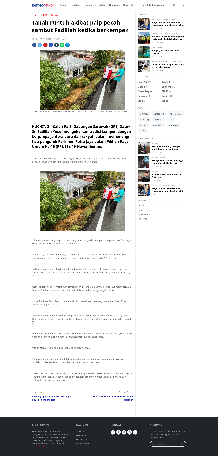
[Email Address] (165, 443)
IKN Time (142, 218)
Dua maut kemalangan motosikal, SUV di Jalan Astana (168, 66)
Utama (172, 19)
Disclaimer (81, 435)
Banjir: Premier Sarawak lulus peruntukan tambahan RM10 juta (168, 23)
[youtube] (129, 432)
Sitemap (80, 431)
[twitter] (124, 432)
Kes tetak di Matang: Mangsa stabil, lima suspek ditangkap (166, 147)
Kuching (173, 61)
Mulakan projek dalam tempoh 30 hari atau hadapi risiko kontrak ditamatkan (168, 39)
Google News (82, 439)
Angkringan (144, 205)
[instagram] (174, 5)
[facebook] (170, 5)
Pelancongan (157, 47)
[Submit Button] (183, 443)
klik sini (40, 446)
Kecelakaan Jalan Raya (160, 61)
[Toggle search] (183, 4)
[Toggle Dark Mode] (179, 5)
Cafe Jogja (143, 209)
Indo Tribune (144, 214)
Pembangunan (157, 33)
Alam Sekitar (157, 19)
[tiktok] (135, 432)
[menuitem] (63, 5)
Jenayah (155, 143)
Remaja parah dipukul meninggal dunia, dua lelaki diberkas (168, 161)
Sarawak (165, 19)
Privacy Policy (82, 443)
